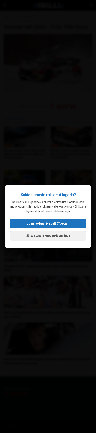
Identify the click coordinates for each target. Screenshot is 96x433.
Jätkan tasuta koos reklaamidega (48, 235)
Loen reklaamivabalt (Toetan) (48, 223)
